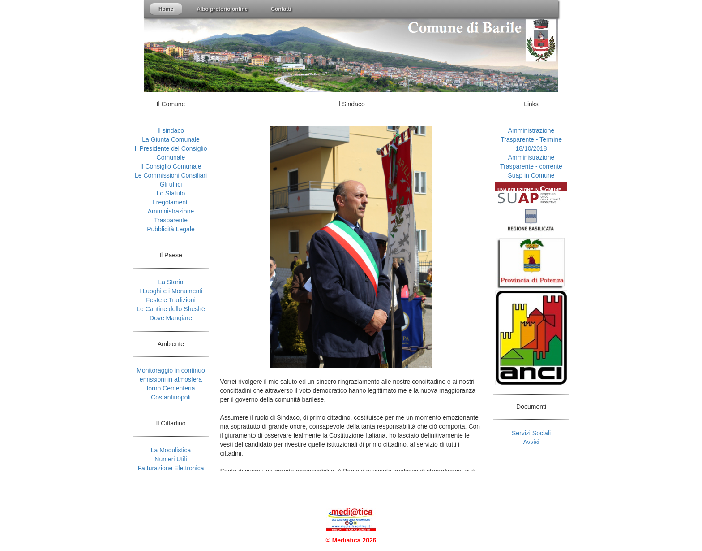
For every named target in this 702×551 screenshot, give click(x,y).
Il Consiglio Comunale (170, 166)
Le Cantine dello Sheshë (171, 308)
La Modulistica (171, 450)
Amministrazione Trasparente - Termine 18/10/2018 (531, 139)
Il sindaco (171, 130)
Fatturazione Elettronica (171, 468)
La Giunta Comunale (170, 139)
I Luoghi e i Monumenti (171, 291)
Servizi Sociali (531, 433)
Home (165, 9)
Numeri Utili (170, 459)
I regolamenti (171, 202)
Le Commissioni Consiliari (171, 175)
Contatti (281, 9)
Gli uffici (171, 184)
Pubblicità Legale (171, 229)
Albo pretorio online (222, 9)
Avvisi (531, 442)
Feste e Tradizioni (171, 300)
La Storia (170, 282)
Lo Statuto (171, 193)
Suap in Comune (531, 175)
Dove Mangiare (171, 317)
